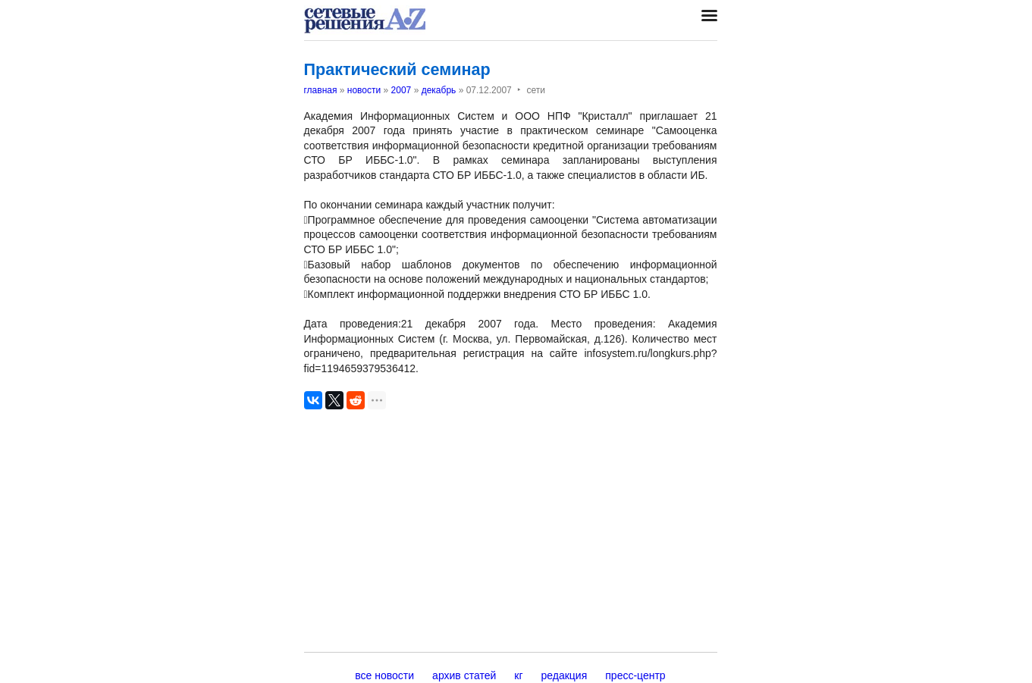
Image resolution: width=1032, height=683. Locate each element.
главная (320, 90)
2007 (401, 90)
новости (364, 90)
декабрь (439, 90)
